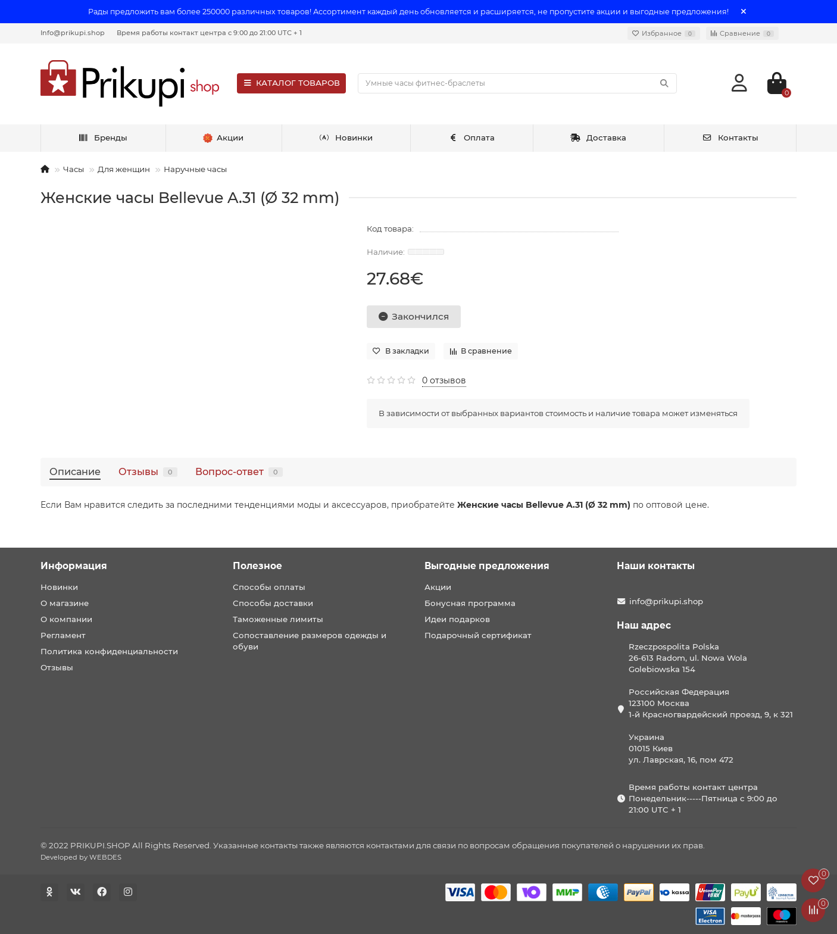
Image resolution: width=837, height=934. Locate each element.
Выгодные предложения (486, 565)
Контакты (730, 137)
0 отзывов (444, 380)
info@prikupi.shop (666, 601)
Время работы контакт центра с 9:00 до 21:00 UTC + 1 (209, 33)
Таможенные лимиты (278, 619)
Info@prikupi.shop (72, 33)
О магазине (64, 603)
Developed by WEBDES (80, 857)
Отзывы (147, 471)
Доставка (598, 137)
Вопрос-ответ (239, 471)
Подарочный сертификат (478, 635)
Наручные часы (195, 169)
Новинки (346, 137)
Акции (437, 587)
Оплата (471, 137)
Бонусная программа (470, 603)
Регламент (63, 635)
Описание (75, 471)
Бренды (102, 137)
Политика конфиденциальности (109, 651)
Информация (73, 565)
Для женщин (124, 169)
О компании (66, 619)
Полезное (257, 565)
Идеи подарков (457, 619)
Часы (73, 169)
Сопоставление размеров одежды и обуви (309, 640)
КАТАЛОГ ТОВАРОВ (291, 83)
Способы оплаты (269, 587)
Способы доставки (273, 603)
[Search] (517, 83)
